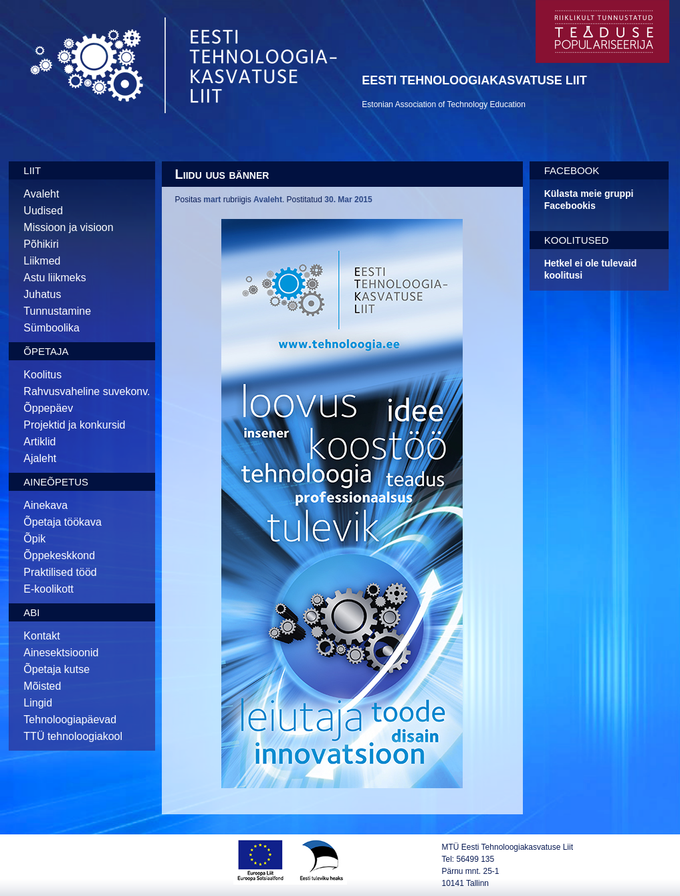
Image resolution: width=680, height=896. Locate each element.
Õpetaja (45, 351)
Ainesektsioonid (60, 652)
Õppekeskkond (59, 555)
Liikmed (41, 261)
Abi (31, 612)
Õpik (34, 538)
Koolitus (42, 374)
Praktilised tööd (59, 572)
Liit (32, 170)
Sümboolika (51, 327)
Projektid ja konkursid (74, 425)
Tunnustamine (57, 311)
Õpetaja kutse (56, 669)
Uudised (43, 210)
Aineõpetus (55, 482)
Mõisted (42, 686)
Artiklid (39, 441)
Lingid (37, 702)
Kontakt (41, 636)
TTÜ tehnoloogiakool (72, 736)
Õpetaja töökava (62, 522)
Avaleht (41, 194)
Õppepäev (48, 408)
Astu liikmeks (54, 277)
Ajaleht (39, 458)
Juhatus (42, 294)
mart (212, 199)
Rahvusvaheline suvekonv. (86, 391)
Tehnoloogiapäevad (69, 719)
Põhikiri (40, 244)
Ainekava (45, 505)
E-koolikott (48, 589)
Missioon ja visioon (68, 227)
